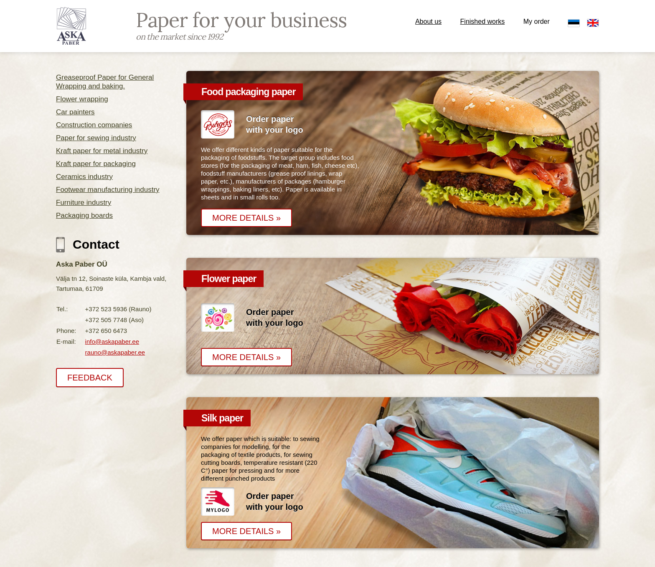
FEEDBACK (89, 377)
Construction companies (94, 125)
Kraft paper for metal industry (101, 151)
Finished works (482, 21)
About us (428, 21)
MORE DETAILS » (246, 217)
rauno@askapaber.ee (115, 352)
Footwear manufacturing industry (108, 190)
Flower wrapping (82, 99)
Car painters (75, 112)
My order (536, 21)
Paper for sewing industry (96, 138)
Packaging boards (84, 215)
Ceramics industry (84, 177)
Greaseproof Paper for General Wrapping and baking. (105, 81)
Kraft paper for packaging (96, 164)
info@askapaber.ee (112, 341)
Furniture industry (83, 203)
